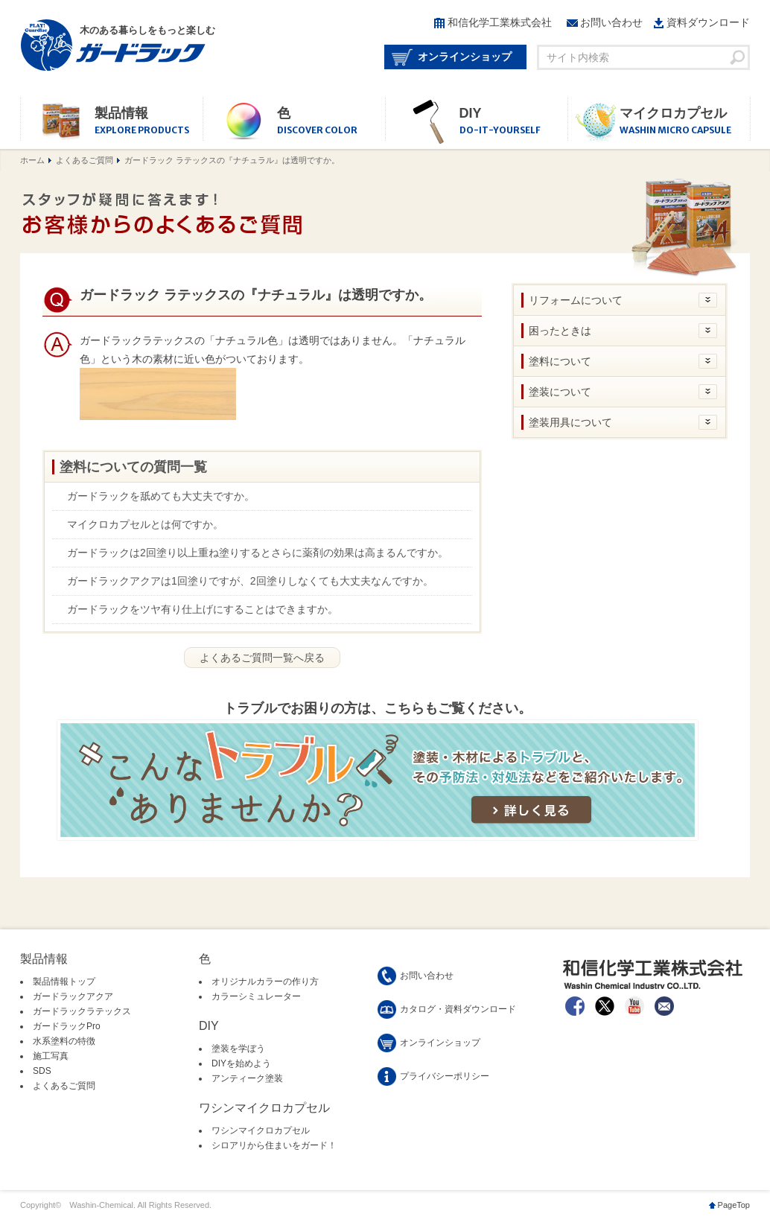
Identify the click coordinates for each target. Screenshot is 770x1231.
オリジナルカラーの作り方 (265, 981)
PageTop (734, 1204)
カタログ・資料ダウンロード (458, 1009)
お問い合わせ (611, 22)
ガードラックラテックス (82, 1011)
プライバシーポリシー (444, 1076)
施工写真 (51, 1056)
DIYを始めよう (241, 1063)
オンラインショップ (465, 57)
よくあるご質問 (84, 160)
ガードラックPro (67, 1026)
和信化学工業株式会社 (500, 22)
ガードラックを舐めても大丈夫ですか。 (161, 496)
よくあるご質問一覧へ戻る (262, 658)
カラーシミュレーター (256, 996)
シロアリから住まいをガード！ (274, 1145)
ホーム (32, 160)
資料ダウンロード (708, 22)
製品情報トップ (64, 981)
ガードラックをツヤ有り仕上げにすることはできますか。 (202, 609)
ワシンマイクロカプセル (260, 1130)
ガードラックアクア (73, 996)
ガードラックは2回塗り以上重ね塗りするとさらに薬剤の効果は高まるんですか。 (257, 553)
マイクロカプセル (685, 122)
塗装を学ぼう (238, 1048)
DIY (513, 122)
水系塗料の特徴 (64, 1041)
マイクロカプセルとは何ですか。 (145, 524)
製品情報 (149, 122)
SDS (42, 1071)
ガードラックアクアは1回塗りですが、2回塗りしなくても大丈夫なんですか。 (250, 581)
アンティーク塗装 (247, 1078)
